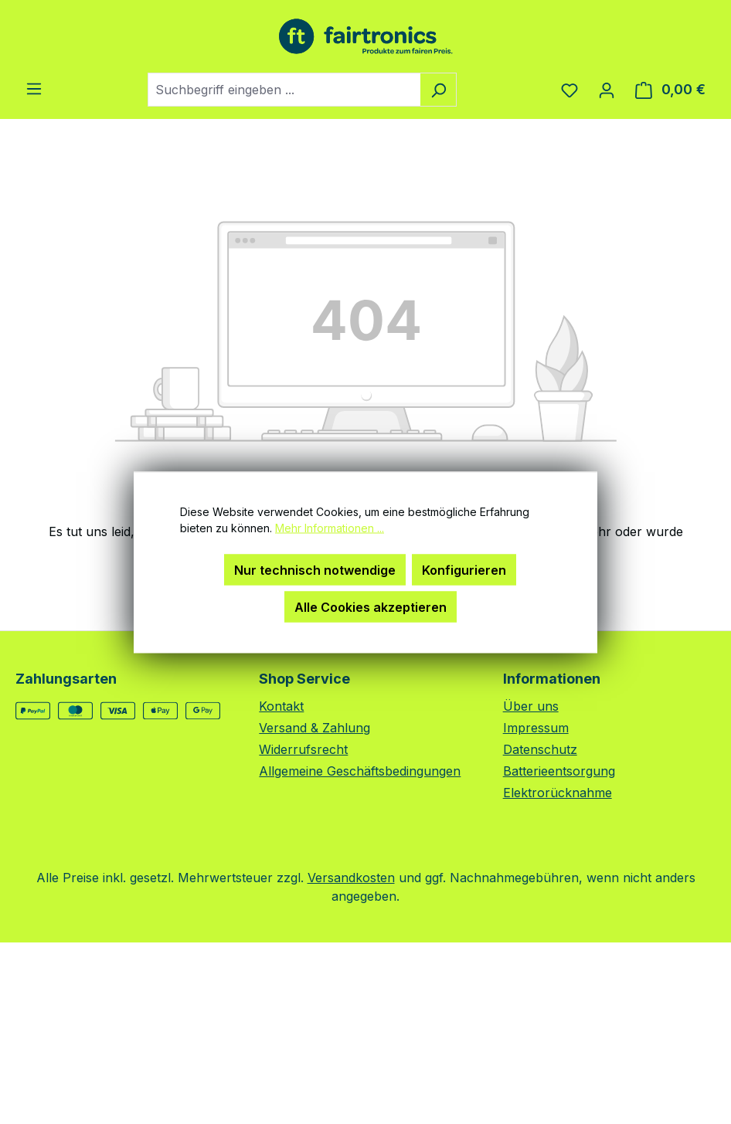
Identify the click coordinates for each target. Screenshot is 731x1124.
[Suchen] (438, 90)
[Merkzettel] (569, 89)
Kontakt (281, 706)
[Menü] (34, 88)
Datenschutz (540, 749)
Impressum (536, 727)
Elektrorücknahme (557, 792)
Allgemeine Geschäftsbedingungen (360, 771)
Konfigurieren (464, 569)
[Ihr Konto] (606, 89)
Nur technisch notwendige (315, 569)
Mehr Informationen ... (329, 527)
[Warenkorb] (670, 89)
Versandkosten (351, 877)
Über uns (531, 706)
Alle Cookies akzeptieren (370, 606)
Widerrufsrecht (303, 749)
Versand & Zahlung (314, 727)
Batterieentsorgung (559, 771)
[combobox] (284, 90)
